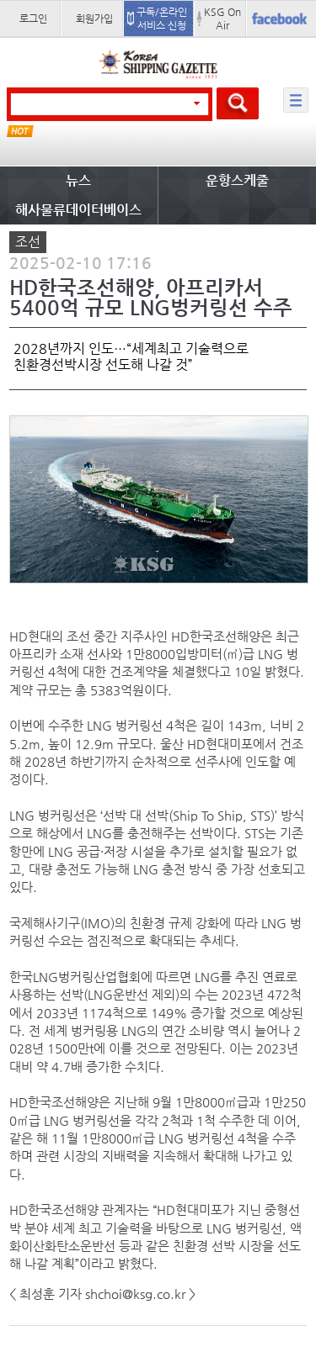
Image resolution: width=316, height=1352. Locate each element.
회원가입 (94, 18)
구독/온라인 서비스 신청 (162, 18)
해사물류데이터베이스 (78, 210)
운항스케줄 (237, 180)
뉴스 (78, 180)
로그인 (33, 18)
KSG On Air (222, 18)
